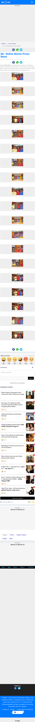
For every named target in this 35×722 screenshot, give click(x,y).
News (3, 567)
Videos (22, 567)
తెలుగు (11, 538)
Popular (4, 535)
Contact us (5, 709)
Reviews (31, 567)
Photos (12, 535)
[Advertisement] (17, 25)
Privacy (12, 709)
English (4, 538)
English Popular (21, 535)
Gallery (15, 567)
